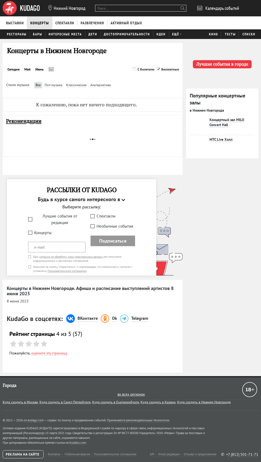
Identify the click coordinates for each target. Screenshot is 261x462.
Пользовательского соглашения (67, 271)
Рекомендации (23, 121)
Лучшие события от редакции (59, 219)
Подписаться (112, 241)
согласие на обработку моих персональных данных (71, 256)
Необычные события (115, 226)
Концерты (43, 232)
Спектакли (106, 216)
